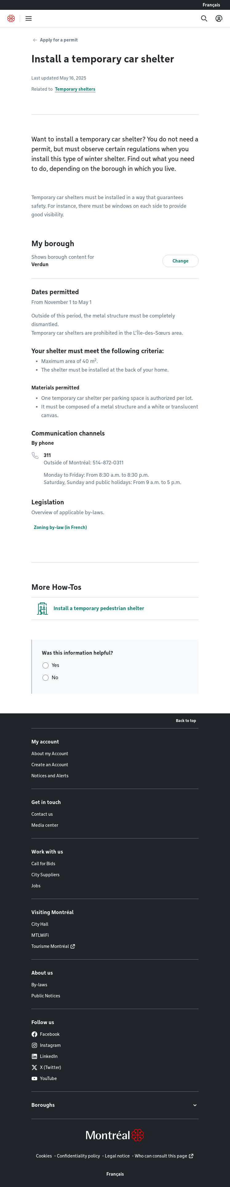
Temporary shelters (75, 89)
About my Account (49, 753)
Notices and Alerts (50, 775)
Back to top (186, 720)
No (55, 677)
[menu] (28, 18)
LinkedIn (44, 1056)
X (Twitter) (46, 1067)
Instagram (46, 1045)
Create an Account (49, 764)
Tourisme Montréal (50, 946)
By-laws (39, 984)
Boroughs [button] (43, 1105)
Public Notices (45, 995)
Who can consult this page (161, 1155)
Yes (55, 665)
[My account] (219, 18)
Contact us (42, 814)
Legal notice (117, 1155)
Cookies (44, 1155)
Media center (44, 825)
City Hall (39, 924)
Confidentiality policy (78, 1155)
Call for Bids (43, 863)
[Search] (204, 18)
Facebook (45, 1034)
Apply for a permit (59, 39)
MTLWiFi (40, 935)
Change (180, 260)
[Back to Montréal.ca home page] (11, 18)
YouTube (44, 1078)
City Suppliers (45, 874)
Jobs (36, 885)
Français (211, 4)
